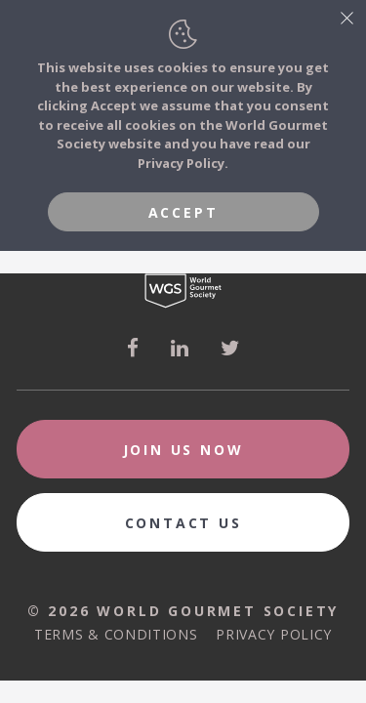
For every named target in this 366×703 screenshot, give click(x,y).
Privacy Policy (274, 634)
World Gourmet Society (183, 290)
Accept (183, 212)
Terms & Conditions (116, 634)
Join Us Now (183, 449)
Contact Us (183, 523)
